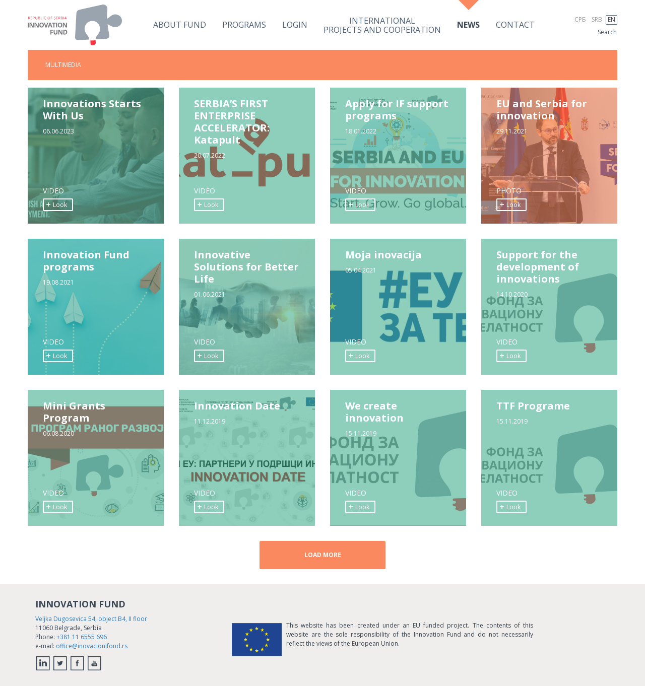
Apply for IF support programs (396, 110)
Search (607, 32)
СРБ (580, 19)
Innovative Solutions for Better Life (246, 267)
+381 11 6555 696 (81, 637)
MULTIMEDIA (63, 64)
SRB (597, 19)
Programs (244, 24)
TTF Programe (533, 406)
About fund (179, 24)
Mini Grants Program (74, 412)
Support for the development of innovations (537, 267)
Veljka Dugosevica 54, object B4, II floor (91, 618)
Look (56, 204)
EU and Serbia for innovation (541, 110)
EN (611, 19)
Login (294, 24)
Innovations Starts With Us (92, 110)
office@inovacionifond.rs (91, 646)
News (468, 24)
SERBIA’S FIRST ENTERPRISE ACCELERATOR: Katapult (232, 122)
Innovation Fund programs (86, 261)
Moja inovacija (383, 255)
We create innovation (374, 412)
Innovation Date (237, 406)
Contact (515, 24)
